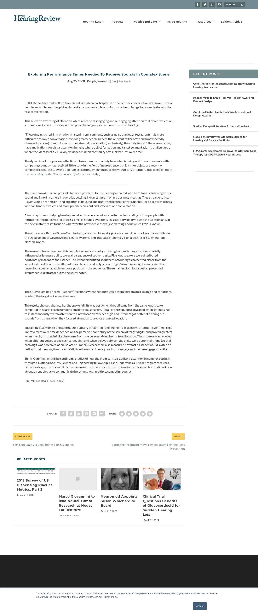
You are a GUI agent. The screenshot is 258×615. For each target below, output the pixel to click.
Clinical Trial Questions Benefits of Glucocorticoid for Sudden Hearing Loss (161, 494)
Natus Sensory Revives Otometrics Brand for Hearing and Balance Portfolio (220, 127)
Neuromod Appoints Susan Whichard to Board (119, 489)
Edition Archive (231, 17)
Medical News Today (49, 369)
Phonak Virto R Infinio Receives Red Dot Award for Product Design (223, 88)
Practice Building (145, 17)
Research (103, 70)
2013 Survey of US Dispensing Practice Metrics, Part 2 (35, 473)
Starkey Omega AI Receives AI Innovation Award (222, 115)
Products (117, 17)
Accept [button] (200, 606)
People (91, 70)
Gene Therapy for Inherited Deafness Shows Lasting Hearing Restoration (224, 74)
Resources (204, 17)
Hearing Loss (92, 17)
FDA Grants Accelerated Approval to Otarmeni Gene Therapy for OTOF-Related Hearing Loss (224, 141)
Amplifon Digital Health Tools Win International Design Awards (222, 102)
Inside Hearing (177, 17)
